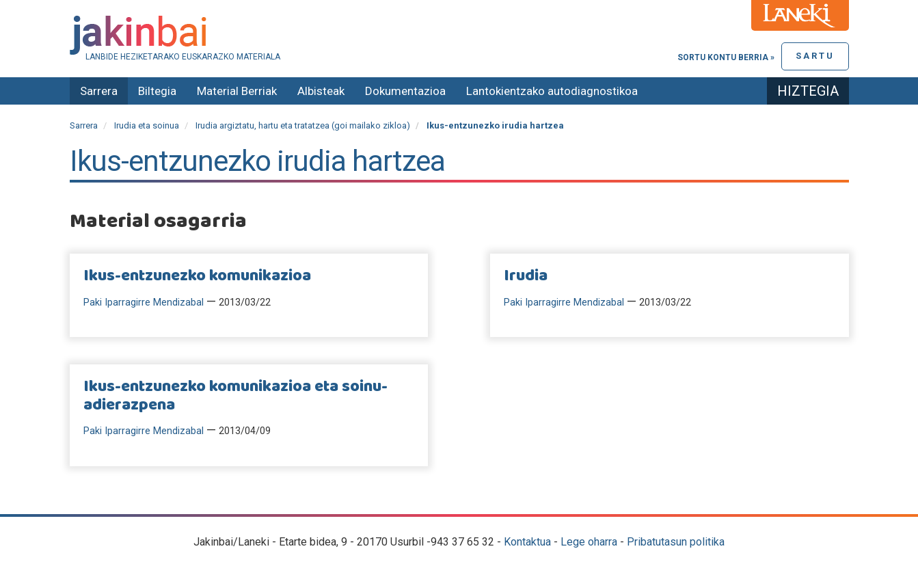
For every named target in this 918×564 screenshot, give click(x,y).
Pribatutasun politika (676, 541)
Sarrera (99, 91)
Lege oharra (589, 541)
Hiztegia (808, 91)
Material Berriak (237, 91)
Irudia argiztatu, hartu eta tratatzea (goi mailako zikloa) (302, 125)
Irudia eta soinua (146, 125)
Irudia (526, 276)
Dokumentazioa (405, 91)
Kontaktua (527, 541)
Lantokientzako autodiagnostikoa (552, 91)
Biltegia (157, 91)
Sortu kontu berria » (725, 57)
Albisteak (321, 91)
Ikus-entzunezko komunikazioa (197, 276)
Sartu (815, 56)
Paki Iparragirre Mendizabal (143, 302)
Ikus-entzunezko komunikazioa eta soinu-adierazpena (235, 396)
